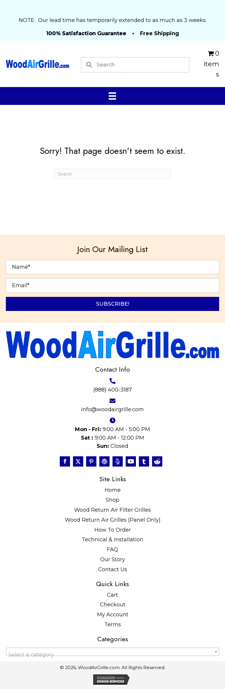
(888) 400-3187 (112, 390)
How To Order (112, 530)
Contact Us (112, 569)
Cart (112, 595)
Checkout (112, 604)
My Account (112, 614)
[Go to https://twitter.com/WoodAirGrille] (78, 461)
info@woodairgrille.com (112, 409)
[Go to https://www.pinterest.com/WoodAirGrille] (91, 461)
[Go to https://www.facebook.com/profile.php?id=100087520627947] (65, 461)
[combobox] (112, 652)
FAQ (112, 549)
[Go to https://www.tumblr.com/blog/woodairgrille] (144, 461)
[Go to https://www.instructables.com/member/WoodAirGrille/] (117, 461)
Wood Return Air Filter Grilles (112, 510)
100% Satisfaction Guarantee (86, 33)
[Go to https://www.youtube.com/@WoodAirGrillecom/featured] (131, 461)
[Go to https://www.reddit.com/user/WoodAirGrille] (157, 461)
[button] (112, 304)
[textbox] (112, 654)
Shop (112, 500)
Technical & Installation (112, 539)
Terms (112, 624)
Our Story (112, 559)
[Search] (112, 174)
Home (113, 490)
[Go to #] (104, 461)
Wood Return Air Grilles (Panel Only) (113, 520)
